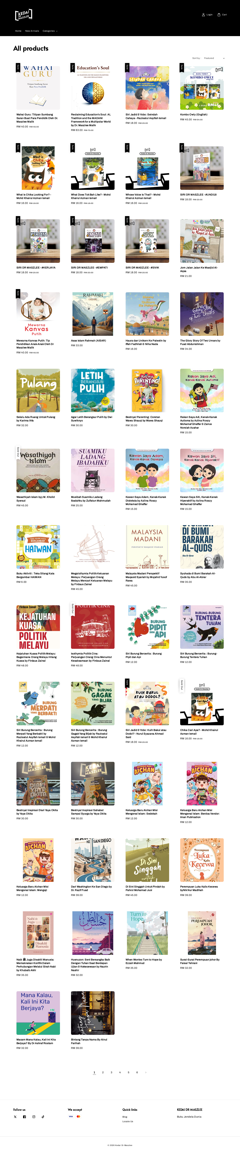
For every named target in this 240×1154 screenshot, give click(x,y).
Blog (124, 1117)
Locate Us (127, 1121)
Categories (49, 31)
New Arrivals (32, 31)
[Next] (145, 1072)
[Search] (93, 15)
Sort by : (196, 58)
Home (18, 31)
